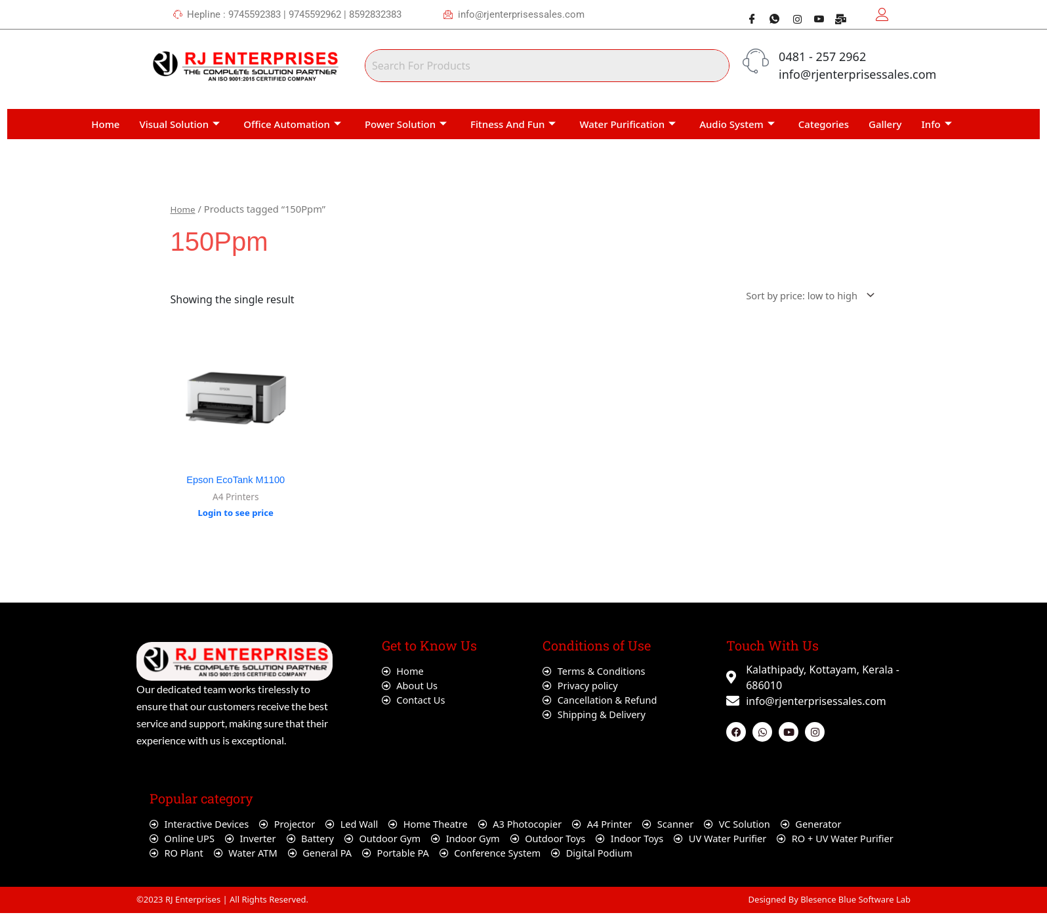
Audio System (737, 121)
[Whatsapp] (769, 13)
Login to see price (235, 513)
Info (937, 121)
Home (105, 121)
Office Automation (292, 121)
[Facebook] (747, 13)
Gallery (885, 121)
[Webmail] (836, 13)
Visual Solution (179, 121)
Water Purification (627, 121)
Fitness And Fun (513, 121)
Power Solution (406, 121)
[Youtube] (814, 13)
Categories (823, 121)
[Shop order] (801, 293)
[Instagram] (792, 13)
